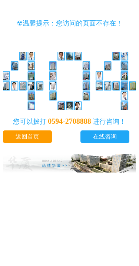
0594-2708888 (69, 121)
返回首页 (27, 136)
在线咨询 (105, 136)
